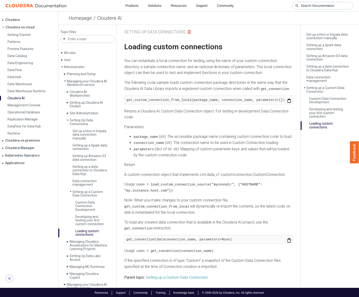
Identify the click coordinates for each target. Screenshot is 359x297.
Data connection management (84, 182)
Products (131, 6)
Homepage (80, 18)
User (67, 60)
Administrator (74, 67)
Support (201, 6)
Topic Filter (68, 32)
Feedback (354, 152)
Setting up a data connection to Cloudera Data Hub (89, 170)
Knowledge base (183, 291)
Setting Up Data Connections (81, 122)
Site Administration (84, 113)
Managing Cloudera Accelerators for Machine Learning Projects (88, 245)
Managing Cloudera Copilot (84, 275)
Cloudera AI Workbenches (80, 93)
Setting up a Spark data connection (89, 147)
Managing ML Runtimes (87, 267)
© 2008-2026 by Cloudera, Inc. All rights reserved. (233, 291)
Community (225, 6)
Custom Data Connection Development (85, 206)
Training (161, 291)
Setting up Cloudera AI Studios (86, 104)
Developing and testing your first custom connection (89, 220)
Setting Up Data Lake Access (85, 257)
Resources (179, 6)
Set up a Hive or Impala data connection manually (89, 134)
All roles (70, 53)
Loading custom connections (87, 232)
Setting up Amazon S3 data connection (89, 157)
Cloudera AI (109, 18)
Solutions (154, 6)
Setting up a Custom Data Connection (87, 193)
